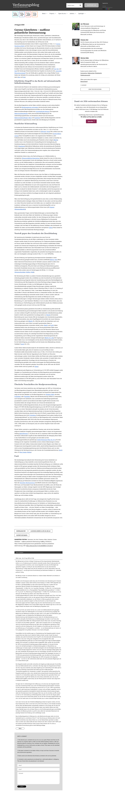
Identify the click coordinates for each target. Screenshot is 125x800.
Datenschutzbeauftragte (21, 113)
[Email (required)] (38, 769)
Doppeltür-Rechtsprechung (27, 483)
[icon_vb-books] (35, 12)
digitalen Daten (50, 394)
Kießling (28, 272)
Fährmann (43, 131)
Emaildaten (17, 396)
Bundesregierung (26, 107)
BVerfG (56, 140)
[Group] (26, 4)
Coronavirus (83, 73)
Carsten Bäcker (57, 133)
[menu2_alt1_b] (28, 12)
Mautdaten (27, 396)
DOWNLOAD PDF (21, 531)
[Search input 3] (72, 5)
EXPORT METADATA (21, 535)
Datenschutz (91, 73)
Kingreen (52, 207)
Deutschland (84, 81)
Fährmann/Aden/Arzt (19, 209)
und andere (35, 107)
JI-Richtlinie (32, 415)
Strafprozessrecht (85, 75)
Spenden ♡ (91, 121)
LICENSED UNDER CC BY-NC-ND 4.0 (40, 531)
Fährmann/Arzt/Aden (19, 272)
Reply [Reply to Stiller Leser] (20, 728)
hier (55, 69)
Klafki (32, 272)
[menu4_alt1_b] (15, 12)
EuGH (52, 325)
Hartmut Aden (84, 58)
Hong (48, 131)
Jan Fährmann (84, 24)
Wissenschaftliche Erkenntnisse (30, 158)
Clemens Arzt (84, 40)
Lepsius (16, 136)
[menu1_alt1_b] (22, 12)
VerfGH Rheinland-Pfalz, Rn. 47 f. (46, 440)
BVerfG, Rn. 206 (49, 338)
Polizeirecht (98, 73)
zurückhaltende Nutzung (43, 111)
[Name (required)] (38, 765)
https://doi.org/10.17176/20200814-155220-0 (39, 546)
